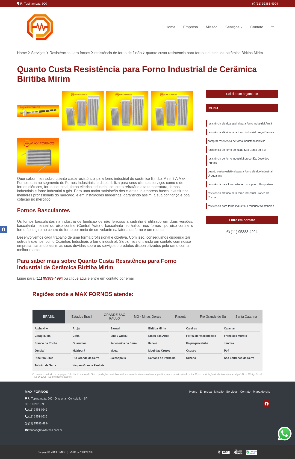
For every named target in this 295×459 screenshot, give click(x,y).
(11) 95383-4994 (265, 3)
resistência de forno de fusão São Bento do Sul (237, 149)
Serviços (232, 27)
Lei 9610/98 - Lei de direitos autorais (53, 377)
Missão (212, 27)
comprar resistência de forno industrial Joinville (236, 141)
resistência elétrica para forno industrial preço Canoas (241, 132)
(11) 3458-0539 (36, 416)
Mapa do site (261, 392)
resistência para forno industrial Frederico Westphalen (241, 206)
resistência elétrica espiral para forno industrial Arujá (240, 123)
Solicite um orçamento (242, 94)
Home (170, 27)
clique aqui (78, 278)
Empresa (190, 27)
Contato (256, 27)
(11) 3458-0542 (36, 409)
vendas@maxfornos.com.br (43, 430)
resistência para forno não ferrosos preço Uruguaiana (240, 184)
